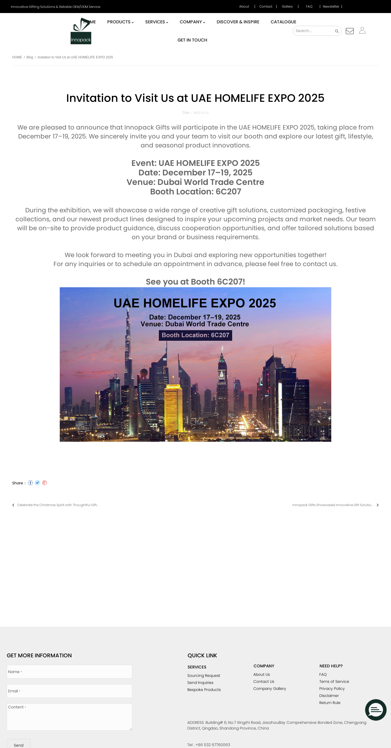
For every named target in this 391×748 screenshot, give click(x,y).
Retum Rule (329, 702)
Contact (265, 6)
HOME (17, 57)
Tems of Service (334, 681)
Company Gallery (269, 688)
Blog (30, 57)
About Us (261, 674)
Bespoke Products (204, 689)
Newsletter (331, 6)
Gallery (287, 6)
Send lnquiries (200, 682)
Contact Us (263, 681)
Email (14, 691)
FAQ (309, 6)
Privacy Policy (332, 688)
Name (15, 671)
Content (17, 707)
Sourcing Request (203, 675)
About (244, 6)
